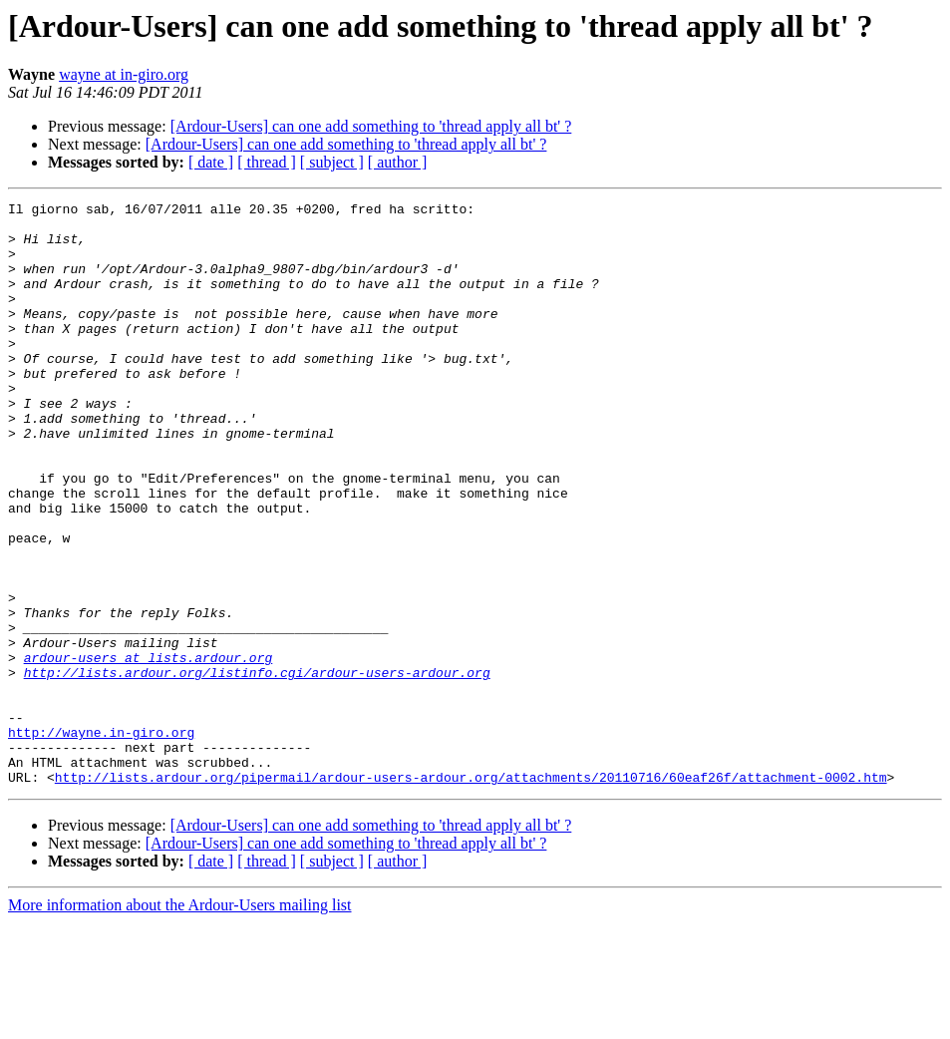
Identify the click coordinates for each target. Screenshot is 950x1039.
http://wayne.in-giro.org (101, 840)
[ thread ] (266, 162)
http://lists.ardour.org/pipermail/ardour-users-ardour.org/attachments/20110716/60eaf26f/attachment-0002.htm (471, 893)
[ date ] (210, 162)
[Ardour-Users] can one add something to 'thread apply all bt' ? (371, 126)
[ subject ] (332, 162)
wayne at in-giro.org (123, 74)
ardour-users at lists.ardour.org (148, 750)
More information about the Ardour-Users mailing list (180, 1021)
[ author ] (398, 162)
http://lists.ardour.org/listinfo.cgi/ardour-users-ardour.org (257, 768)
